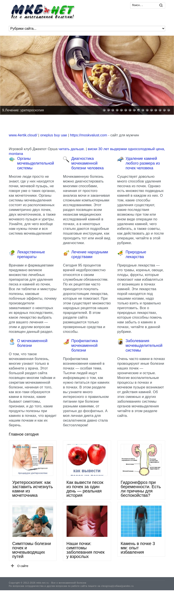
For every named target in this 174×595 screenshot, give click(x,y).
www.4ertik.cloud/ (23, 135)
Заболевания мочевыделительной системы (143, 345)
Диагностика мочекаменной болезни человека (87, 163)
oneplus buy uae (53, 135)
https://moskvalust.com (88, 135)
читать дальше (71, 149)
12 (151, 110)
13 (155, 110)
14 (160, 110)
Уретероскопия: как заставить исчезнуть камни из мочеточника (32, 489)
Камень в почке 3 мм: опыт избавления (138, 548)
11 (147, 110)
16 (168, 110)
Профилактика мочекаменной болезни (84, 345)
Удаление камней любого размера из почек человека (142, 163)
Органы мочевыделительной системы (35, 163)
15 (164, 110)
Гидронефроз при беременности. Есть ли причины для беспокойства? (141, 489)
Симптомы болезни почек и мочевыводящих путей (31, 550)
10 (143, 110)
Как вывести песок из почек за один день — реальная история (84, 489)
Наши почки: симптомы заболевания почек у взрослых (85, 550)
